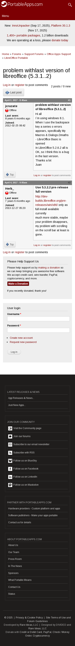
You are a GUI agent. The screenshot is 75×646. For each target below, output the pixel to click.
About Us (13, 545)
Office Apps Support (59, 54)
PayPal (47, 632)
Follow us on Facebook (23, 469)
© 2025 (8, 617)
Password (14, 325)
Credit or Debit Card (31, 632)
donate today (60, 40)
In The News (15, 566)
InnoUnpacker (21, 25)
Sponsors (13, 573)
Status (11, 593)
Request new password (23, 342)
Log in (7, 85)
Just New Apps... (17, 405)
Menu (5, 16)
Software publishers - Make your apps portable (33, 515)
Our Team (13, 552)
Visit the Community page (24, 428)
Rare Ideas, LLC (29, 624)
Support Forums (34, 54)
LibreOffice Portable (16, 57)
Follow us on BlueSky (22, 461)
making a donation (49, 267)
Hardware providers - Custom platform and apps (34, 508)
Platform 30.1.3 (60, 25)
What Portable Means (19, 580)
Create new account (21, 337)
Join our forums (19, 436)
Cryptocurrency (41, 635)
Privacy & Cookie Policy (29, 617)
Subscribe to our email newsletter (28, 445)
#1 (69, 100)
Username (14, 314)
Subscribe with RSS (21, 453)
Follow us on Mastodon (23, 485)
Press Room (15, 559)
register (20, 85)
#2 (69, 182)
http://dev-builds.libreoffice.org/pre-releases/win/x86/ (51, 200)
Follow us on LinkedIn (22, 477)
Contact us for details (19, 522)
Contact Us (14, 587)
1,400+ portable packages (23, 35)
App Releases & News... (21, 398)
